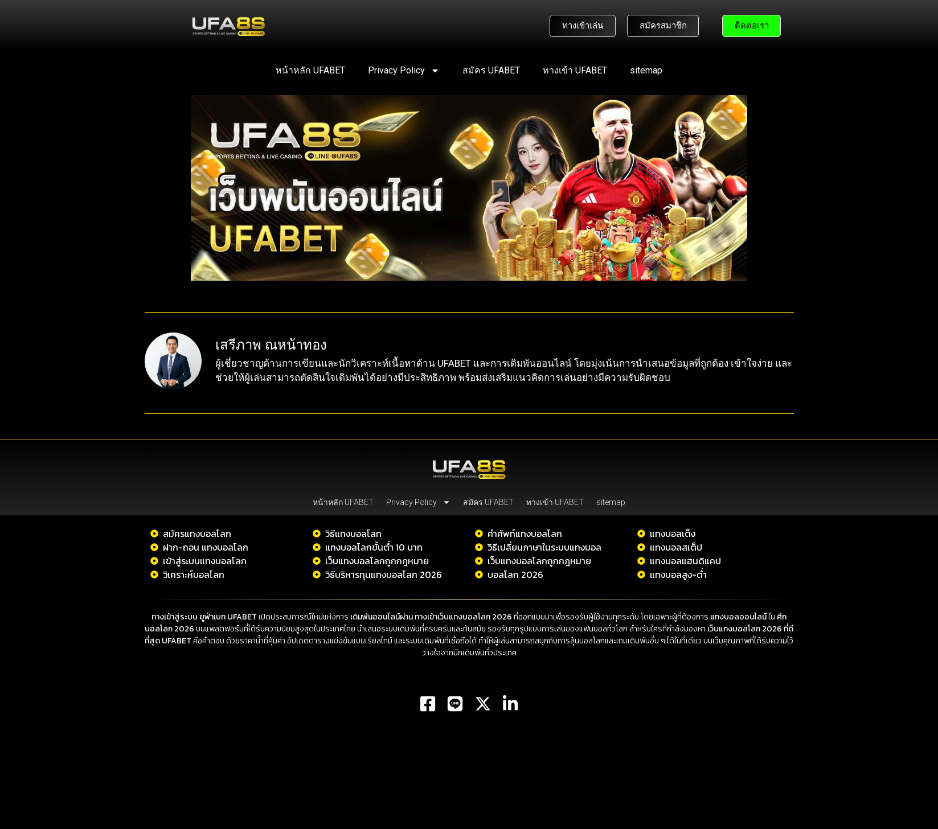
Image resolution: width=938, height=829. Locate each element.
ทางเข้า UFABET (575, 70)
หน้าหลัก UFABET (310, 70)
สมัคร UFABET (491, 70)
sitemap (646, 70)
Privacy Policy (404, 70)
